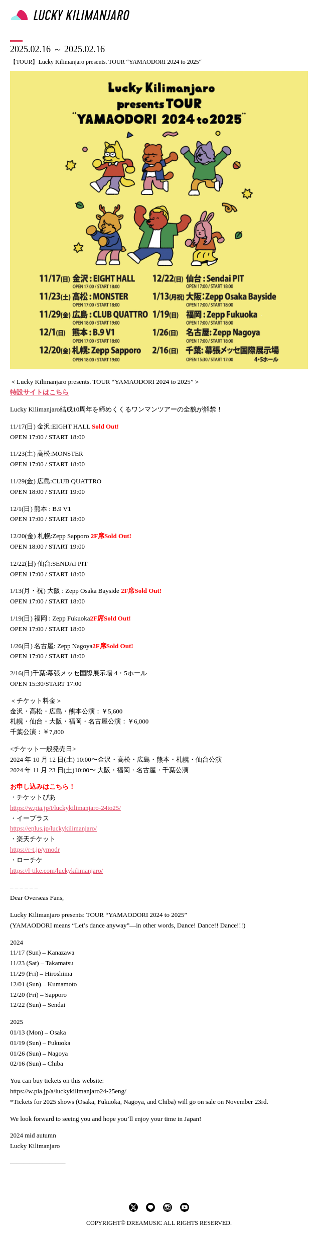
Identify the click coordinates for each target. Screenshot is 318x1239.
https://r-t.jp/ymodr (35, 849)
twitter (133, 1207)
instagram (167, 1207)
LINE (150, 1207)
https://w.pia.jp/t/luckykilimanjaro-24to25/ (65, 807)
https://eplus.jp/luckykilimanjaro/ (53, 828)
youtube (184, 1207)
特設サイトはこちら (39, 392)
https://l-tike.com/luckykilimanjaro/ (56, 870)
